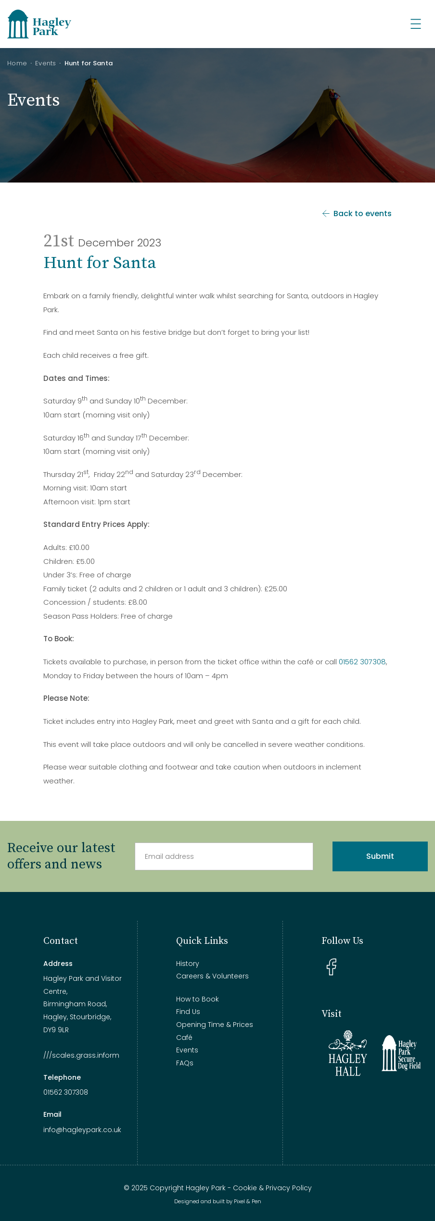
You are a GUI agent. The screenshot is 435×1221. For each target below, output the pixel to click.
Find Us (188, 1011)
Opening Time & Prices (214, 1024)
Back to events (356, 213)
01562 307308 (362, 662)
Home (17, 63)
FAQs (184, 1063)
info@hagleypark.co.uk (82, 1130)
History (187, 963)
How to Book (197, 999)
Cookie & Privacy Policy (272, 1188)
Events (45, 63)
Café (184, 1037)
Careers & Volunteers (212, 976)
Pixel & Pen (247, 1201)
